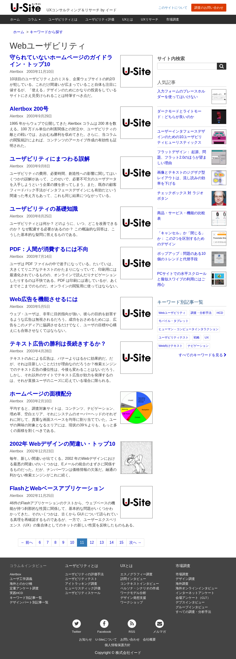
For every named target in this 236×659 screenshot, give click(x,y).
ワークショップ (131, 602)
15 (121, 542)
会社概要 (149, 639)
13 (102, 542)
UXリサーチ (149, 19)
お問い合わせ (130, 639)
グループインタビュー (192, 607)
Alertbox (15, 574)
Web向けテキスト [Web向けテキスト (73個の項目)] (171, 345)
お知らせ (85, 639)
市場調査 (172, 19)
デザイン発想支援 (133, 598)
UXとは (127, 19)
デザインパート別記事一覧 (29, 602)
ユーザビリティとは (62, 19)
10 (72, 542)
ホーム (15, 19)
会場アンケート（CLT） (193, 598)
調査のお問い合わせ (208, 7)
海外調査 (182, 583)
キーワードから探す (46, 32)
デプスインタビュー (190, 602)
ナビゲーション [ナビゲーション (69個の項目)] (198, 345)
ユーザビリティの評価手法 (84, 574)
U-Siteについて (106, 639)
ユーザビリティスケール (82, 593)
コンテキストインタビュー (139, 583)
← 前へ (27, 542)
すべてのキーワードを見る (202, 355)
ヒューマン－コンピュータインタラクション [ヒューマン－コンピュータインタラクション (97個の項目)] (188, 329)
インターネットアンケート (195, 593)
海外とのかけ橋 (21, 583)
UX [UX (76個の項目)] (207, 337)
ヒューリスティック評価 (82, 588)
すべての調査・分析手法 (193, 612)
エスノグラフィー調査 (136, 574)
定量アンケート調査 (24, 588)
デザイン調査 (185, 579)
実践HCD (16, 593)
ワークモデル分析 (133, 593)
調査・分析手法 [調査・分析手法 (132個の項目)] (201, 313)
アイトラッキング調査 (81, 583)
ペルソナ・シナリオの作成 (139, 588)
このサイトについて (172, 7)
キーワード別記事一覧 (26, 598)
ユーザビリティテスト (81, 579)
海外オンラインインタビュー (197, 588)
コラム (34, 19)
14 (111, 542)
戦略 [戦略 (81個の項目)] (197, 337)
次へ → (135, 542)
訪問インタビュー (133, 579)
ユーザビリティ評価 (99, 19)
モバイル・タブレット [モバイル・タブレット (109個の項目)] (174, 321)
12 (92, 542)
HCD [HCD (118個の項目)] (220, 313)
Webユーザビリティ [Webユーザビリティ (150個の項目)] (172, 313)
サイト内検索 (171, 58)
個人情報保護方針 (117, 645)
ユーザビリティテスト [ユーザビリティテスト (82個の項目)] (174, 337)
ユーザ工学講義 (21, 579)
